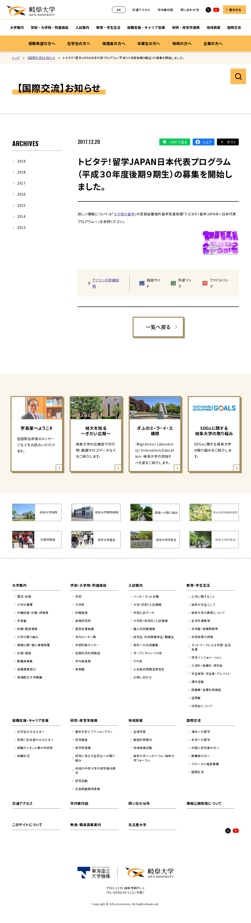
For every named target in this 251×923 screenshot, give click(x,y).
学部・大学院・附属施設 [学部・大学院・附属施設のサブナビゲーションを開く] (49, 27)
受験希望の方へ (41, 43)
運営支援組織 (84, 629)
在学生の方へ (78, 43)
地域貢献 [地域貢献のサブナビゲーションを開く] (213, 27)
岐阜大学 (30, 11)
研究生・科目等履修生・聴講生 (153, 637)
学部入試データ (143, 612)
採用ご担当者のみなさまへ (35, 739)
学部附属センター (87, 645)
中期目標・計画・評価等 (33, 612)
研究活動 (81, 781)
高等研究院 (83, 621)
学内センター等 (85, 637)
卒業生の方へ (148, 43)
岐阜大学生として (203, 604)
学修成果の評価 (202, 637)
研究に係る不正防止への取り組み (95, 758)
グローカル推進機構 (205, 764)
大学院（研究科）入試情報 (150, 621)
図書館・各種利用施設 (206, 690)
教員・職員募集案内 (85, 824)
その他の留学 (124, 213)
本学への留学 (200, 739)
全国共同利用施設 (87, 653)
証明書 (196, 698)
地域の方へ (182, 43)
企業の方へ (213, 43)
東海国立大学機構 (29, 677)
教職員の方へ (200, 756)
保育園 (80, 669)
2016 (21, 194)
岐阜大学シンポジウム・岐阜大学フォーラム (154, 758)
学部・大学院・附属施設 (88, 585)
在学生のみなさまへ (31, 731)
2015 (21, 205)
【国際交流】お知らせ (41, 58)
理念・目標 (24, 596)
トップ (16, 58)
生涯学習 (139, 731)
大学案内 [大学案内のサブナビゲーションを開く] (17, 27)
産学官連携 (83, 748)
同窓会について (202, 706)
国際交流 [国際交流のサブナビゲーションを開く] (234, 27)
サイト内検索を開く (238, 76)
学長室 (21, 621)
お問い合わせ (142, 677)
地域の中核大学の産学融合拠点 (95, 770)
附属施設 (81, 612)
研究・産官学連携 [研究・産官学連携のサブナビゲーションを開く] (186, 27)
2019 (21, 161)
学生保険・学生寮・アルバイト (210, 673)
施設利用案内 (142, 739)
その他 (137, 661)
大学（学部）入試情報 (147, 604)
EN (119, 10)
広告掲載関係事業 (87, 789)
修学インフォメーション (206, 657)
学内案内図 (165, 10)
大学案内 (19, 585)
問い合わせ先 (190, 10)
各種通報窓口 (26, 669)
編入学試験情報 (144, 629)
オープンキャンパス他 (147, 653)
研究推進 (81, 739)
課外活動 (197, 681)
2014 (21, 216)
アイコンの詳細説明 (105, 283)
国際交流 (194, 720)
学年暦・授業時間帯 (204, 629)
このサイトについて (27, 824)
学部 (78, 596)
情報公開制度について (204, 803)
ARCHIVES (25, 143)
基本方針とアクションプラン (94, 731)
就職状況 (23, 756)
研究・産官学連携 (84, 720)
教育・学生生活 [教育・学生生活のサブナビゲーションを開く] (108, 27)
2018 (21, 172)
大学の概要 (25, 604)
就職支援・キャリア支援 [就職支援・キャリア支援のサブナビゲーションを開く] (146, 27)
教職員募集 (25, 661)
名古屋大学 (137, 824)
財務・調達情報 (27, 629)
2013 (21, 227)
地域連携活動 (142, 748)
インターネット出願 (146, 596)
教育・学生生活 (198, 585)
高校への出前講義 (145, 645)
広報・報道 (24, 653)
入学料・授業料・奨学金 (207, 665)
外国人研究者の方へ (205, 748)
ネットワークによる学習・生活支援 (211, 647)
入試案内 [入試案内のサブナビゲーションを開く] (82, 27)
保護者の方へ (113, 43)
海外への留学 (200, 731)
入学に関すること (203, 596)
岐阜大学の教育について (208, 612)
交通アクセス (141, 10)
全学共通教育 (200, 621)
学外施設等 (83, 661)
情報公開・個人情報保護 (33, 645)
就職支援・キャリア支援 (30, 720)
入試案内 (135, 585)
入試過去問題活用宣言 (148, 669)
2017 (21, 183)
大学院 (80, 604)
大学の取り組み (27, 637)
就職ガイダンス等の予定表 (35, 748)
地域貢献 (135, 720)
